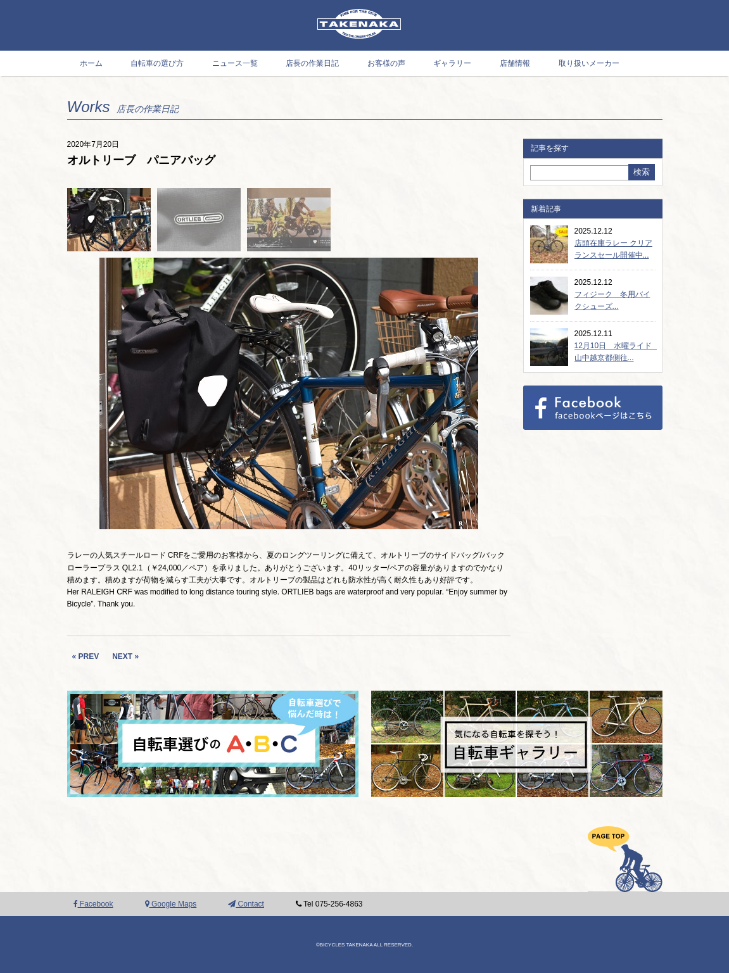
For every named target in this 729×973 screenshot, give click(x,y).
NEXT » (125, 656)
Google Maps (171, 904)
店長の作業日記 (312, 63)
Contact (246, 904)
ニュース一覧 (235, 63)
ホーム (91, 63)
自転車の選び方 (157, 63)
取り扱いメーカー (589, 63)
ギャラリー (452, 63)
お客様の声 (386, 63)
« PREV (85, 656)
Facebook (93, 904)
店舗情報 (515, 63)
